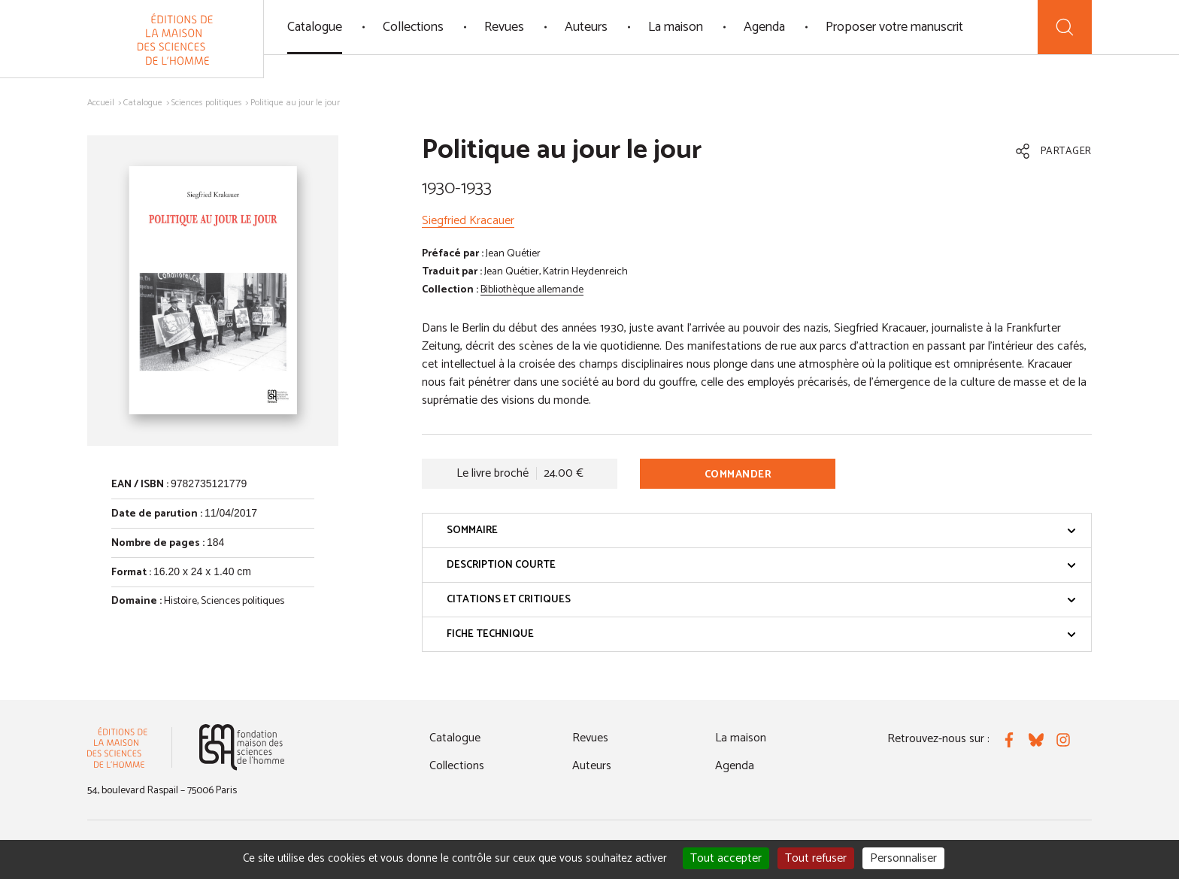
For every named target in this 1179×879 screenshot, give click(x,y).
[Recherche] (1065, 27)
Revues (504, 27)
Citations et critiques (761, 599)
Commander (738, 474)
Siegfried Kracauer (468, 221)
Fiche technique (761, 634)
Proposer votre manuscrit (894, 27)
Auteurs (586, 27)
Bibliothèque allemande (531, 290)
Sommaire (761, 530)
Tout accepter (726, 858)
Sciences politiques (206, 102)
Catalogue (314, 27)
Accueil (100, 102)
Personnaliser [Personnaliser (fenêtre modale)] (903, 858)
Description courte (761, 565)
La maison (675, 27)
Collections (413, 27)
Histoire (180, 601)
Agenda (764, 27)
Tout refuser (816, 858)
